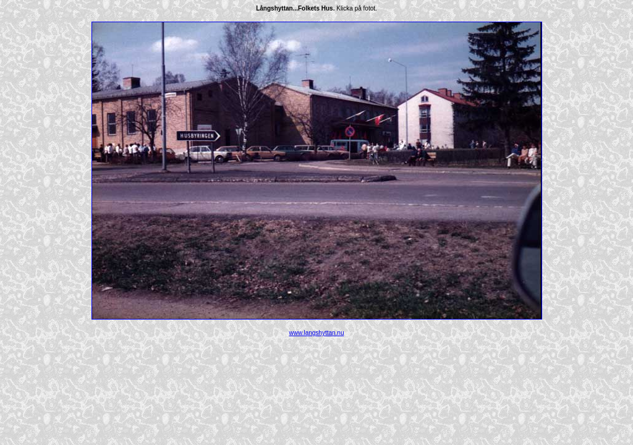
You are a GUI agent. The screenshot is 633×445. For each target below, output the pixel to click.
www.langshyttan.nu (316, 332)
